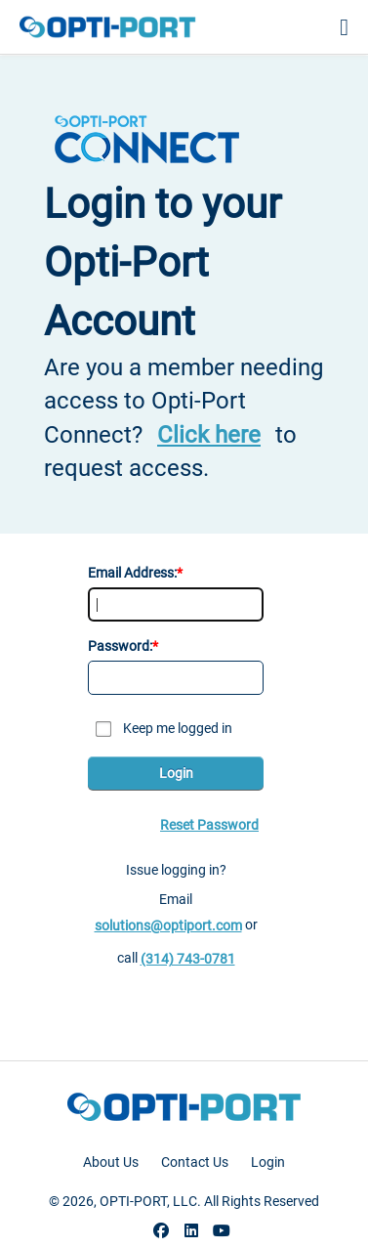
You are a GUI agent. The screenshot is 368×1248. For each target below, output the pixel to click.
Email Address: (132, 573)
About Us (111, 1162)
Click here (209, 435)
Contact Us (194, 1162)
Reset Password (209, 825)
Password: (120, 646)
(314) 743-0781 (188, 959)
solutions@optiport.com (168, 925)
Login (176, 773)
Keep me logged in (177, 728)
